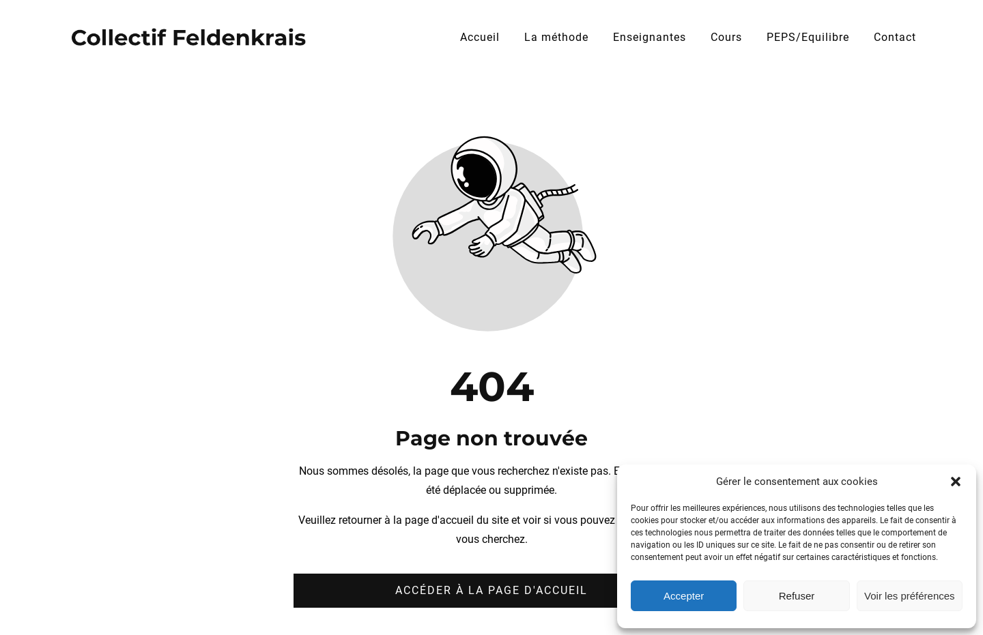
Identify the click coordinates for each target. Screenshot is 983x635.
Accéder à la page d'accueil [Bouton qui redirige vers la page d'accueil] (491, 590)
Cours (726, 37)
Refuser (797, 596)
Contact (895, 37)
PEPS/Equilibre (808, 37)
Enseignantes (649, 37)
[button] (956, 481)
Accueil (480, 37)
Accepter (684, 596)
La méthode (556, 37)
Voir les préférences (909, 596)
